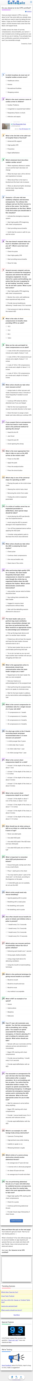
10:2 (8, 326)
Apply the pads (11, 463)
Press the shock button (14, 470)
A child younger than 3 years (16, 741)
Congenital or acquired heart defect (18, 109)
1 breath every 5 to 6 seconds (16, 932)
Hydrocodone (11, 1008)
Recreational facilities (13, 88)
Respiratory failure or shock (15, 113)
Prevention (10, 149)
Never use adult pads (13, 834)
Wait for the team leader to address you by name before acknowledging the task (18, 695)
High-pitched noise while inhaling (17, 1140)
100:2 (8, 338)
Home (12, 1377)
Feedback (29, 11)
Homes (9, 84)
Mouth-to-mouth (12, 980)
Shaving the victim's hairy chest (17, 489)
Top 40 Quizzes (23, 129)
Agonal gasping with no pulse (16, 898)
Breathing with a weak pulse (16, 902)
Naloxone (10, 1016)
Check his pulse (12, 251)
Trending (20, 1377)
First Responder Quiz (19, 124)
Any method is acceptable (15, 991)
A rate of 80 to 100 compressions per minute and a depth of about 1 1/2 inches (19, 359)
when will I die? (13, 1340)
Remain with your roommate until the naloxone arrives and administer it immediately (18, 1046)
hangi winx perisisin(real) (9, 1306)
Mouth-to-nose (11, 987)
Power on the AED (12, 459)
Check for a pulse (12, 1202)
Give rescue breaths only (14, 559)
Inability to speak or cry (14, 1144)
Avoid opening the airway (15, 444)
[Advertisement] (16, 58)
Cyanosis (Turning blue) (14, 1136)
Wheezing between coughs (15, 1148)
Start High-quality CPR (14, 255)
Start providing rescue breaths (16, 228)
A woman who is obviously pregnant (18, 1167)
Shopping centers (12, 92)
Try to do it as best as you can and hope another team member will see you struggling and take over (19, 656)
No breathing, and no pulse (15, 909)
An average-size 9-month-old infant (18, 1174)
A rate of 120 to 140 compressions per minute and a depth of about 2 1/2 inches (18, 367)
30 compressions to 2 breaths (16, 724)
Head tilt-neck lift (12, 440)
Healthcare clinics (12, 81)
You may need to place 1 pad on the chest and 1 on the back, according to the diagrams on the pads (18, 877)
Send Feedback (7, 1365)
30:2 (8, 334)
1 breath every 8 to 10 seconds (16, 936)
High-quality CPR (12, 145)
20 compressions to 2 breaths (16, 720)
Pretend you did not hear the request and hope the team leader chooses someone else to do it (18, 641)
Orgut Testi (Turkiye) (7, 1296)
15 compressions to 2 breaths (16, 716)
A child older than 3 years (15, 745)
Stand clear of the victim (14, 563)
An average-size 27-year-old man (17, 1163)
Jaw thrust (10, 436)
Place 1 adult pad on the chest (16, 871)
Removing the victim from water (17, 493)
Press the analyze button (14, 466)
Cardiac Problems (12, 105)
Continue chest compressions (16, 555)
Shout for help (11, 263)
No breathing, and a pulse (15, 906)
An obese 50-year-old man (15, 1170)
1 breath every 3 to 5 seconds (16, 928)
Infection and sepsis (13, 116)
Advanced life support (14, 141)
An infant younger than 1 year (16, 753)
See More (17, 1315)
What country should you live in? (11, 1310)
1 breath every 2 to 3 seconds (16, 924)
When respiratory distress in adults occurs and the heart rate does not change (18, 168)
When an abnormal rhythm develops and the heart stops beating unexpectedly (18, 188)
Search (16, 1377)
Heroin (9, 1004)
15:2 (8, 330)
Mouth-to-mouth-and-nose (15, 984)
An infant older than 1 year (15, 749)
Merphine (10, 1012)
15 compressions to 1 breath (16, 712)
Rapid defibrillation (13, 153)
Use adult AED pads (13, 838)
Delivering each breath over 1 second (18, 951)
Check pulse (10, 551)
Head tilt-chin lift (12, 432)
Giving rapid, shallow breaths (16, 955)
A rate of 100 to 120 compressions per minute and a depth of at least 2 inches (18, 375)
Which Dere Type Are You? (9, 1292)
